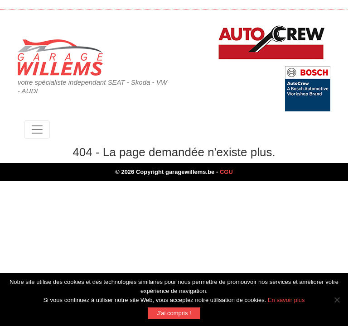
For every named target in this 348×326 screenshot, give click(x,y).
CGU (226, 171)
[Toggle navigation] (37, 129)
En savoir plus (286, 300)
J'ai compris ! (174, 313)
